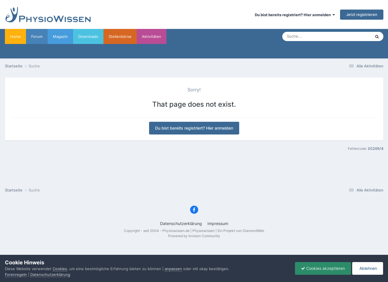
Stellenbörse (120, 36)
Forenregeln (16, 274)
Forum (36, 36)
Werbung (180, 36)
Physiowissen (203, 230)
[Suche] (315, 36)
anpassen (173, 268)
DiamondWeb (253, 230)
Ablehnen (367, 268)
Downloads (88, 36)
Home (15, 36)
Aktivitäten (151, 36)
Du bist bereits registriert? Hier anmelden (295, 14)
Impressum (217, 223)
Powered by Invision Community (194, 236)
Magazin (60, 36)
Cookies (60, 268)
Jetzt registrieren (361, 14)
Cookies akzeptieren (323, 268)
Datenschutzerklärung (181, 223)
